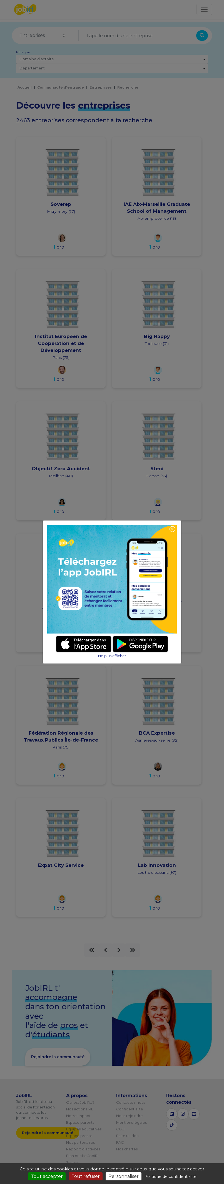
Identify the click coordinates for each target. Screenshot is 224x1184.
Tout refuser (85, 1176)
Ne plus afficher (112, 656)
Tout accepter (47, 1176)
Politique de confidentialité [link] (170, 1176)
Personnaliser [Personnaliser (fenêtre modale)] (123, 1176)
